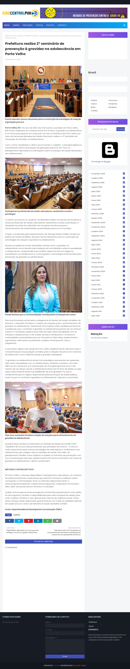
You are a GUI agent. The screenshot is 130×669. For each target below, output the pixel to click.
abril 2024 (108, 258)
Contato (94, 110)
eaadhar (56, 665)
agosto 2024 (108, 240)
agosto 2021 (108, 311)
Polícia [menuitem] (39, 25)
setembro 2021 (108, 307)
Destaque (93, 622)
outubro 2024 (108, 231)
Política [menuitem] (50, 25)
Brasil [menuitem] (7, 25)
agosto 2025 (108, 187)
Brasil (93, 107)
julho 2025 (108, 191)
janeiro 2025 (108, 218)
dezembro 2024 (108, 222)
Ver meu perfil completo (99, 338)
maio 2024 (108, 253)
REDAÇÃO (96, 334)
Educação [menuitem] (28, 25)
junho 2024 (108, 249)
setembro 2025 (108, 182)
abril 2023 (108, 280)
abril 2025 (108, 205)
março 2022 (108, 289)
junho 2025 (108, 196)
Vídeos (94, 104)
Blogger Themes (79, 665)
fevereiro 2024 (108, 267)
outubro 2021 (108, 302)
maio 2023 (108, 276)
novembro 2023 (108, 271)
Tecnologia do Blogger (110, 160)
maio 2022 (108, 284)
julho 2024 (108, 245)
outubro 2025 (108, 178)
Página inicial (10, 36)
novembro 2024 (108, 227)
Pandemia (113, 104)
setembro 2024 (108, 236)
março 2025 (108, 209)
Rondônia (113, 107)
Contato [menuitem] (62, 25)
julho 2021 (108, 316)
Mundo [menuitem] (16, 25)
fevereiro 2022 (108, 293)
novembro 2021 (108, 298)
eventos (20, 36)
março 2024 (108, 262)
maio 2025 (108, 200)
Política (94, 100)
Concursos (113, 100)
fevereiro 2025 (108, 213)
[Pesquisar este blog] (103, 129)
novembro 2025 (108, 173)
